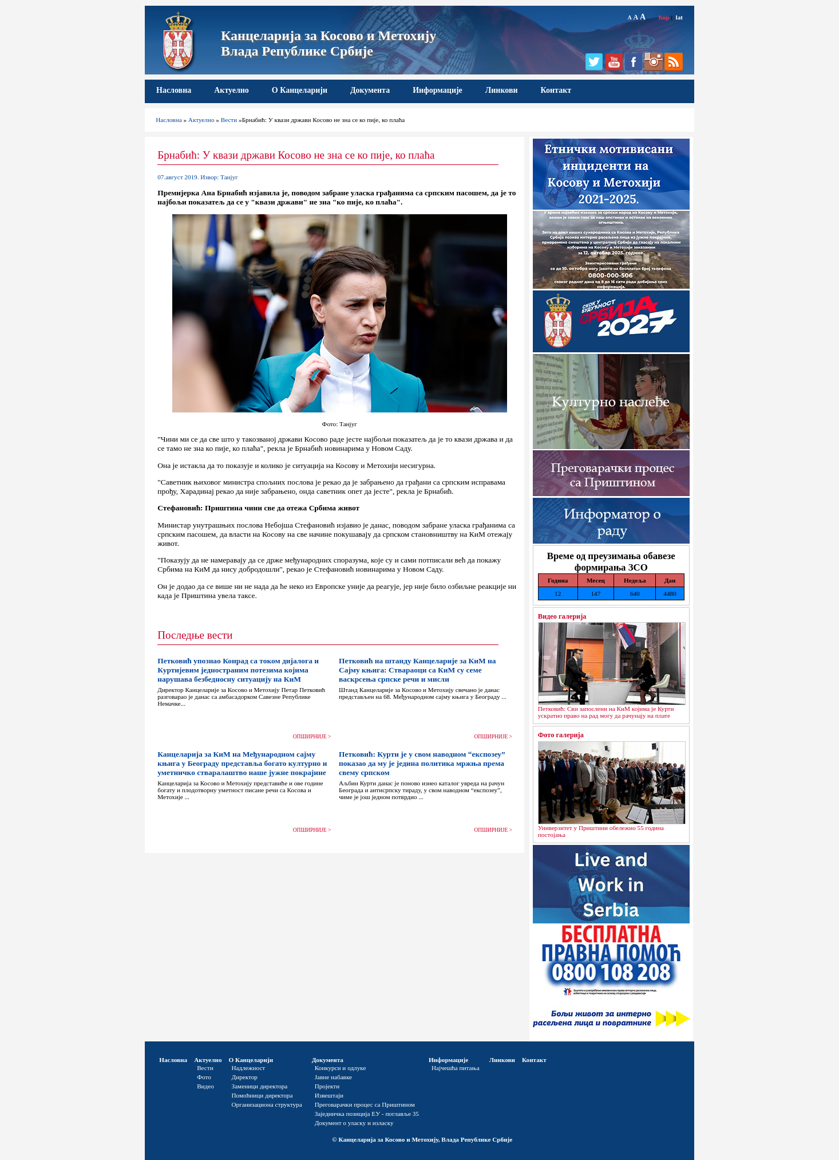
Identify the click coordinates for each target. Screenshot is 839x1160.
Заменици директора (260, 1086)
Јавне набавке (333, 1077)
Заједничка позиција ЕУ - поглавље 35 (367, 1113)
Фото (204, 1077)
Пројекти (327, 1086)
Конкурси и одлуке (340, 1067)
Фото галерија (561, 735)
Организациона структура (267, 1104)
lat (679, 17)
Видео (205, 1086)
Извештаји (329, 1095)
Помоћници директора (262, 1095)
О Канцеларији (299, 90)
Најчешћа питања (456, 1067)
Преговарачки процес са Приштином (365, 1104)
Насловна (173, 90)
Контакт (556, 90)
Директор (245, 1077)
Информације (437, 90)
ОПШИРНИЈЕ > (312, 737)
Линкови (501, 90)
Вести (229, 119)
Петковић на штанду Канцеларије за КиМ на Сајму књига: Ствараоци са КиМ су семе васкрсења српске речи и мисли (417, 669)
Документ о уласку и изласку (354, 1122)
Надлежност (249, 1067)
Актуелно (231, 90)
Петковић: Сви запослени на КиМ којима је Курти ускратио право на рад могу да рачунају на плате (606, 712)
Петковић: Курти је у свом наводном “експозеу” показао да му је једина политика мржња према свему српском (422, 763)
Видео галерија (562, 616)
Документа (370, 90)
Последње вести (194, 635)
